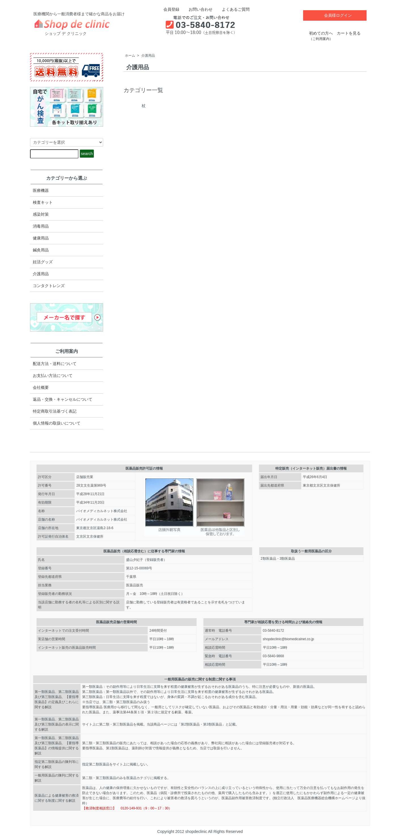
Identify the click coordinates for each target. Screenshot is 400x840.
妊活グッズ (43, 262)
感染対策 (41, 214)
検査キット (43, 202)
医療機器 (41, 190)
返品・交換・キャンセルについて (62, 399)
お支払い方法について (53, 375)
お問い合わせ (196, 9)
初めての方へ (321, 33)
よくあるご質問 (232, 9)
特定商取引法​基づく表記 (54, 411)
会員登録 (168, 9)
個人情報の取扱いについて (56, 423)
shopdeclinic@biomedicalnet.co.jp (288, 639)
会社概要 (41, 387)
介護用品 (148, 56)
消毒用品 (41, 226)
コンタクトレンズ (49, 285)
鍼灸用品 (41, 250)
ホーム (130, 56)
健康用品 (41, 238)
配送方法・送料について (54, 363)
